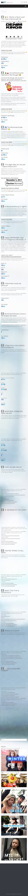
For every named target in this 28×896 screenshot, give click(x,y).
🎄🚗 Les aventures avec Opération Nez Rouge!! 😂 (12, 74)
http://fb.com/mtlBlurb (9, 500)
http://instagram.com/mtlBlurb (11, 502)
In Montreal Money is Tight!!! (14, 206)
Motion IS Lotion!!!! (10, 631)
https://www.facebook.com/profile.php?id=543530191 (15, 495)
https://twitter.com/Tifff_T (9, 496)
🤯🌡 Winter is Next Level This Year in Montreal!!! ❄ (13, 18)
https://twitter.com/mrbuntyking (10, 620)
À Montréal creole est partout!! (11, 284)
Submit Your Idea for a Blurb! (10, 188)
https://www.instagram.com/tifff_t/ (12, 493)
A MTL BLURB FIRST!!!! (11, 467)
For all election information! (9, 178)
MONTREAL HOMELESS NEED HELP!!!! (12, 412)
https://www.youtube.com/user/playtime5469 (13, 658)
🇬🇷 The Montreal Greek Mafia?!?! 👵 (11, 128)
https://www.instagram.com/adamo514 (12, 655)
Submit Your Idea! (6, 50)
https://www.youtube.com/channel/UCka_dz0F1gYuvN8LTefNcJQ (13, 619)
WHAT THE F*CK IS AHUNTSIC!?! (10, 591)
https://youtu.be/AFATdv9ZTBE (9, 692)
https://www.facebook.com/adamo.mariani (13, 657)
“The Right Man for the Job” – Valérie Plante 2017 (13, 165)
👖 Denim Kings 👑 (22, 21)
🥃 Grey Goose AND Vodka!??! (10, 669)
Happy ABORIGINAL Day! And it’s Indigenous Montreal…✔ (13, 239)
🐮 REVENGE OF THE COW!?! (13, 510)
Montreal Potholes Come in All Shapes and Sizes (13, 315)
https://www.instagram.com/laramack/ (12, 538)
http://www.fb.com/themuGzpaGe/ (11, 694)
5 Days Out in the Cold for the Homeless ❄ (13, 346)
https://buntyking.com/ (5, 616)
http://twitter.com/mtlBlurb (9, 503)
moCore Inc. (13, 893)
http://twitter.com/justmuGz (9, 695)
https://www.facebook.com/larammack (12, 535)
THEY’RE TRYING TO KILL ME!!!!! (12, 552)
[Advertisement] (14, 723)
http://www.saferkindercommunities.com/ (9, 579)
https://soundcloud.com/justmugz (12, 696)
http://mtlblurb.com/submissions (11, 256)
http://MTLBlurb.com (5, 499)
